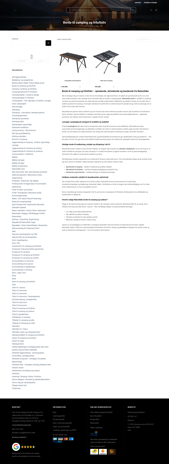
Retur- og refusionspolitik (62, 423)
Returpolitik (94, 423)
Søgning (15, 39)
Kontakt (138, 2)
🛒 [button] (80, 87)
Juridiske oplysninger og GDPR (64, 430)
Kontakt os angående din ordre (23, 433)
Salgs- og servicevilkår (61, 427)
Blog (54, 412)
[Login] (151, 10)
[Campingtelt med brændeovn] (72, 60)
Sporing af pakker (150, 2)
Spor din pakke (96, 416)
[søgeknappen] (133, 10)
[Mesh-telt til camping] (106, 60)
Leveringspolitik (59, 416)
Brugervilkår (94, 419)
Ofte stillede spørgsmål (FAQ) (101, 412)
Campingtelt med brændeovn (72, 80)
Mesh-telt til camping (106, 80)
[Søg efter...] (68, 10)
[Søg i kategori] (100, 10)
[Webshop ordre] (147, 39)
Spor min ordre (17, 429)
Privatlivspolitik (58, 419)
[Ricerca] (48, 43)
